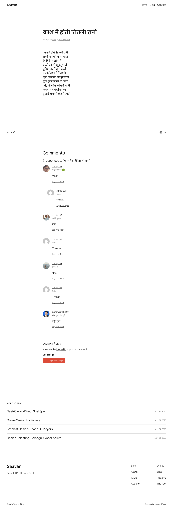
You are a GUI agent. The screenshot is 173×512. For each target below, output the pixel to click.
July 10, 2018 (57, 166)
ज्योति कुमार (56, 218)
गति (160, 132)
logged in (61, 349)
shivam (55, 266)
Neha (54, 39)
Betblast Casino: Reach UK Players (30, 429)
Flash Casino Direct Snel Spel (26, 411)
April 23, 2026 (160, 438)
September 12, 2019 (60, 312)
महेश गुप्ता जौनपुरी (58, 315)
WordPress (161, 504)
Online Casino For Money (23, 420)
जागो (13, 132)
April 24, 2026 (160, 411)
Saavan (12, 5)
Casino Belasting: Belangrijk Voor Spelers (34, 438)
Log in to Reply (58, 181)
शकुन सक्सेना (58, 169)
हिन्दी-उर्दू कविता (64, 39)
